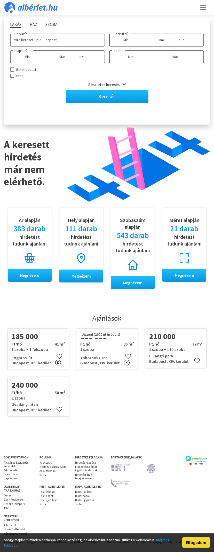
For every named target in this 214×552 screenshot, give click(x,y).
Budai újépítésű (84, 500)
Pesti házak (46, 496)
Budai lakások (83, 492)
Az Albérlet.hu (47, 471)
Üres (19, 75)
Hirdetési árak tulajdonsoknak (84, 476)
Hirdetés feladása (85, 462)
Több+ (42, 475)
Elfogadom (196, 542)
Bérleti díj (121, 34)
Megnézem (29, 275)
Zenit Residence (13, 500)
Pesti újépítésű (48, 500)
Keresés (107, 96)
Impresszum (11, 478)
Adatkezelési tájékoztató (11, 472)
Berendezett (26, 69)
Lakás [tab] (15, 24)
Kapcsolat (45, 462)
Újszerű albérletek (15, 529)
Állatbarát (10, 525)
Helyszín (20, 34)
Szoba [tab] (51, 24)
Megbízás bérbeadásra (53, 467)
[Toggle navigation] (203, 7)
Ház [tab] (33, 24)
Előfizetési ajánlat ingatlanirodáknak (86, 468)
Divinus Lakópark (14, 504)
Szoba (118, 50)
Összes (8, 495)
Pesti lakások (47, 492)
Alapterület (23, 50)
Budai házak (82, 496)
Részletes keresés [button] (107, 84)
